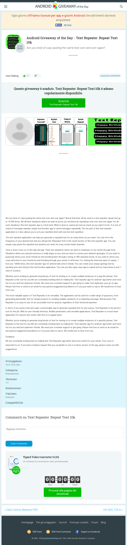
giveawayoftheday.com (52, 538)
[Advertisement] (74, 63)
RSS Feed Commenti (61, 531)
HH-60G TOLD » (113, 509)
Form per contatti (79, 522)
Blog (103, 522)
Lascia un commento (110, 75)
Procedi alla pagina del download (62, 492)
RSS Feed (37, 531)
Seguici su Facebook (90, 531)
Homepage (27, 522)
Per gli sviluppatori (46, 522)
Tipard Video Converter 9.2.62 (41, 457)
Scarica (63, 102)
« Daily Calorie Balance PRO (21, 509)
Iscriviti (63, 522)
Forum (94, 522)
